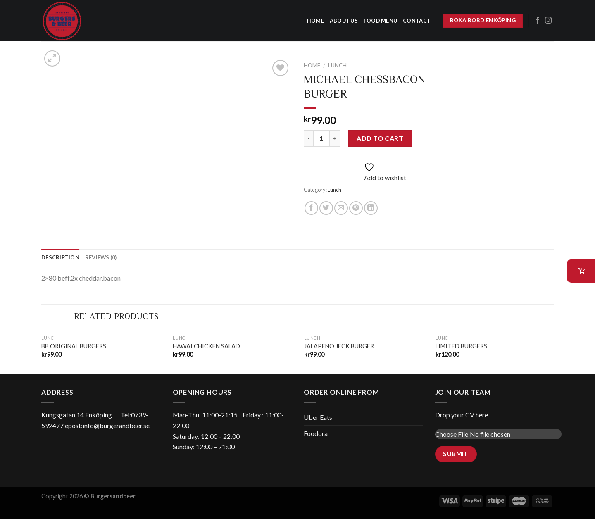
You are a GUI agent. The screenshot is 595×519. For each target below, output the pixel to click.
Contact (417, 20)
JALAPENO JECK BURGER (339, 346)
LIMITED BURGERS (461, 346)
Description (60, 257)
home (315, 20)
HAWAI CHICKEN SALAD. (207, 346)
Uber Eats (318, 417)
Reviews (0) (101, 257)
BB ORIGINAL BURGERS (73, 346)
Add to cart (380, 138)
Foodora (316, 433)
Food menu (380, 20)
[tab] (60, 257)
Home (312, 65)
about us (344, 20)
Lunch (337, 65)
